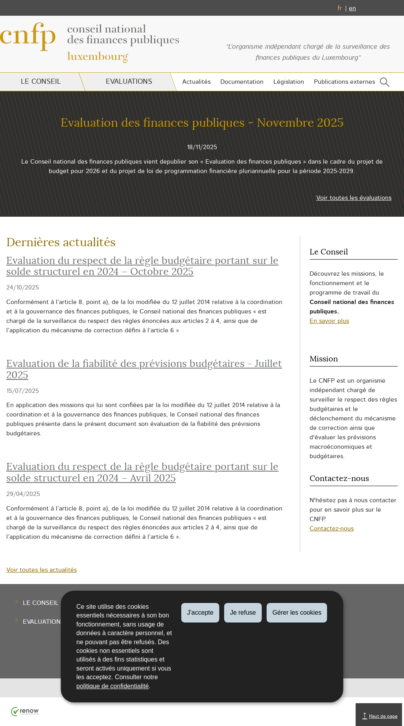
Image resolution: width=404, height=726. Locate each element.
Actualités (196, 82)
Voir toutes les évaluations (353, 198)
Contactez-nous (332, 528)
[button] (383, 84)
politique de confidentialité (112, 686)
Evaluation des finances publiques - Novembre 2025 (202, 123)
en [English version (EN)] (352, 8)
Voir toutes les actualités (41, 570)
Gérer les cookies (296, 612)
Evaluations (128, 81)
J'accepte (200, 612)
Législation (288, 82)
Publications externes (344, 82)
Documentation (242, 82)
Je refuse (243, 612)
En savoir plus (329, 321)
